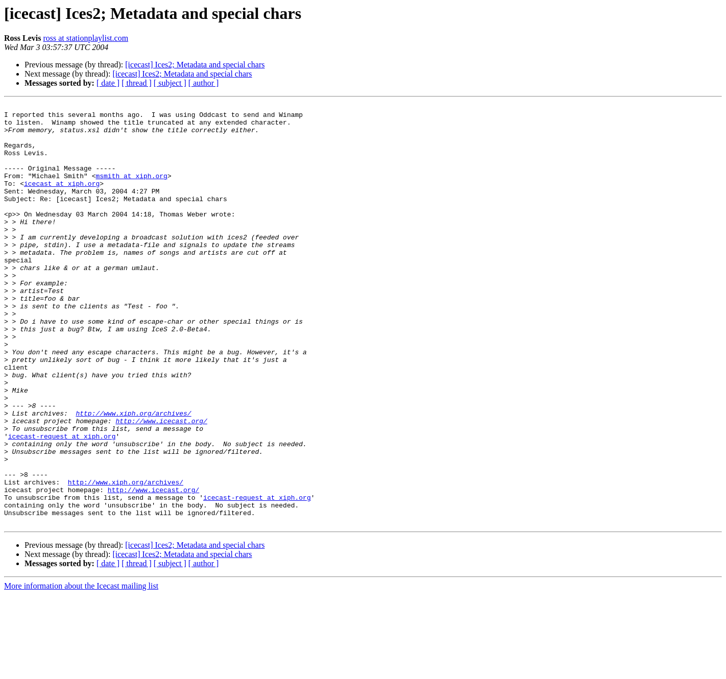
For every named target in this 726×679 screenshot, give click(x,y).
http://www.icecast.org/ (161, 485)
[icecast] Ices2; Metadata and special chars (194, 64)
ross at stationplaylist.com (85, 38)
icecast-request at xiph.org (62, 503)
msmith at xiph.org (131, 191)
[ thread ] (137, 83)
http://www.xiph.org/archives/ (133, 475)
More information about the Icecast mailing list (81, 670)
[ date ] (107, 83)
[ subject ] (170, 83)
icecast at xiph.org (62, 200)
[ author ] (203, 83)
